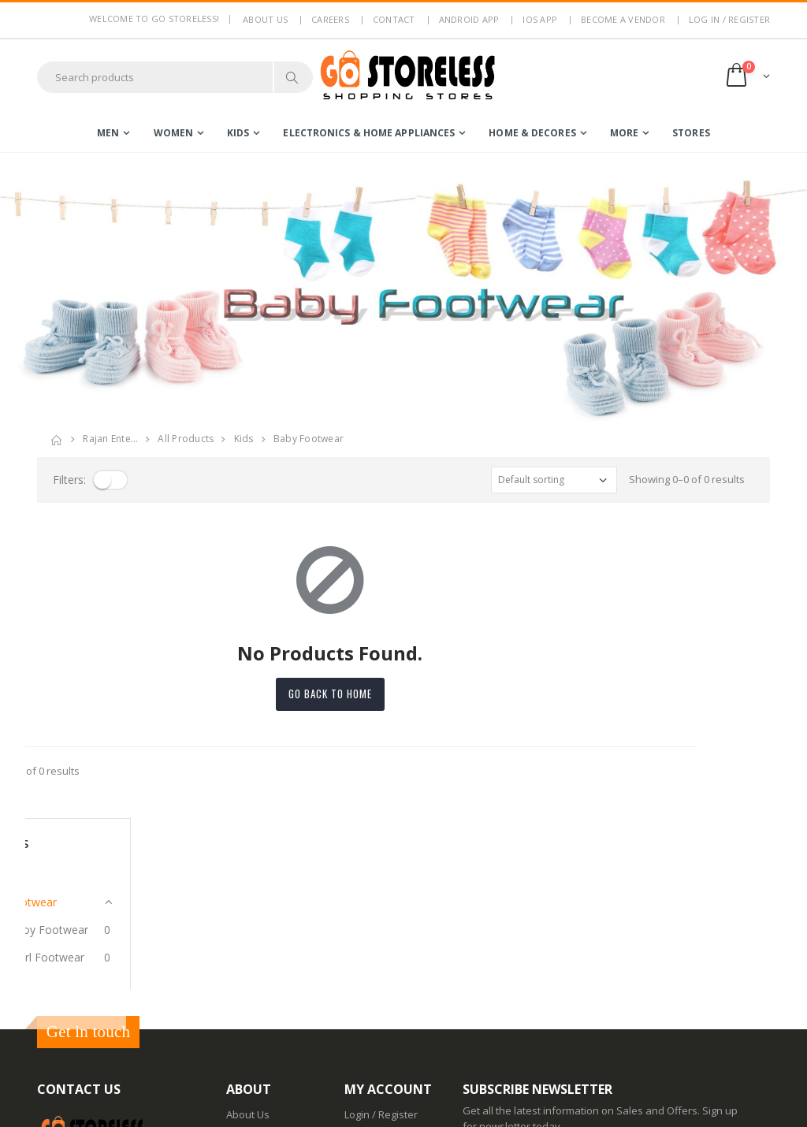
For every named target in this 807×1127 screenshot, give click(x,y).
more (624, 132)
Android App (469, 19)
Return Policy (257, 965)
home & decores (532, 132)
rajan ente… (110, 438)
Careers (330, 19)
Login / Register (381, 904)
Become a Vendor (623, 19)
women (174, 132)
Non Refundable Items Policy (265, 993)
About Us (248, 904)
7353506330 (124, 977)
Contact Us (251, 1042)
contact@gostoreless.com (98, 1016)
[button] (746, 76)
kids (238, 132)
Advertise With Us (268, 1103)
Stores (691, 132)
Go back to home (403, 693)
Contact (394, 19)
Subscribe (710, 948)
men (108, 132)
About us (265, 19)
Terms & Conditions (272, 945)
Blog (236, 1021)
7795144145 (64, 977)
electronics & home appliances (369, 132)
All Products (186, 438)
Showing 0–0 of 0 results (687, 479)
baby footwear (308, 438)
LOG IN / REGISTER (729, 19)
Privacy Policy (258, 924)
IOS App (540, 19)
